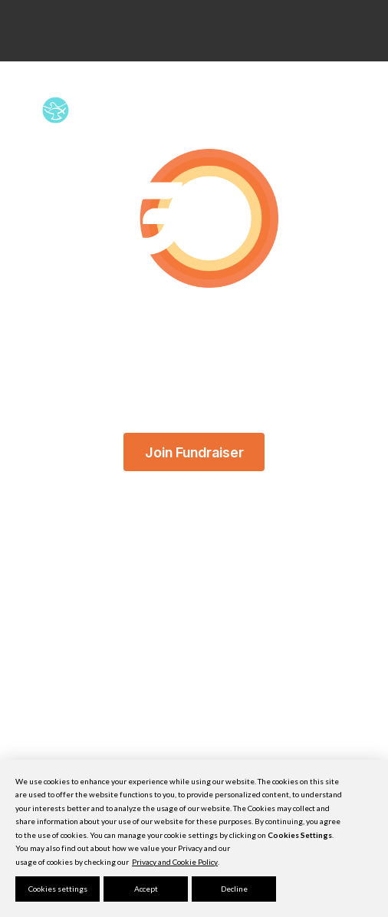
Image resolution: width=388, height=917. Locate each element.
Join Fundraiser (194, 452)
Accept (146, 888)
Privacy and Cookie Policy (175, 861)
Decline (234, 888)
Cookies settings (57, 888)
